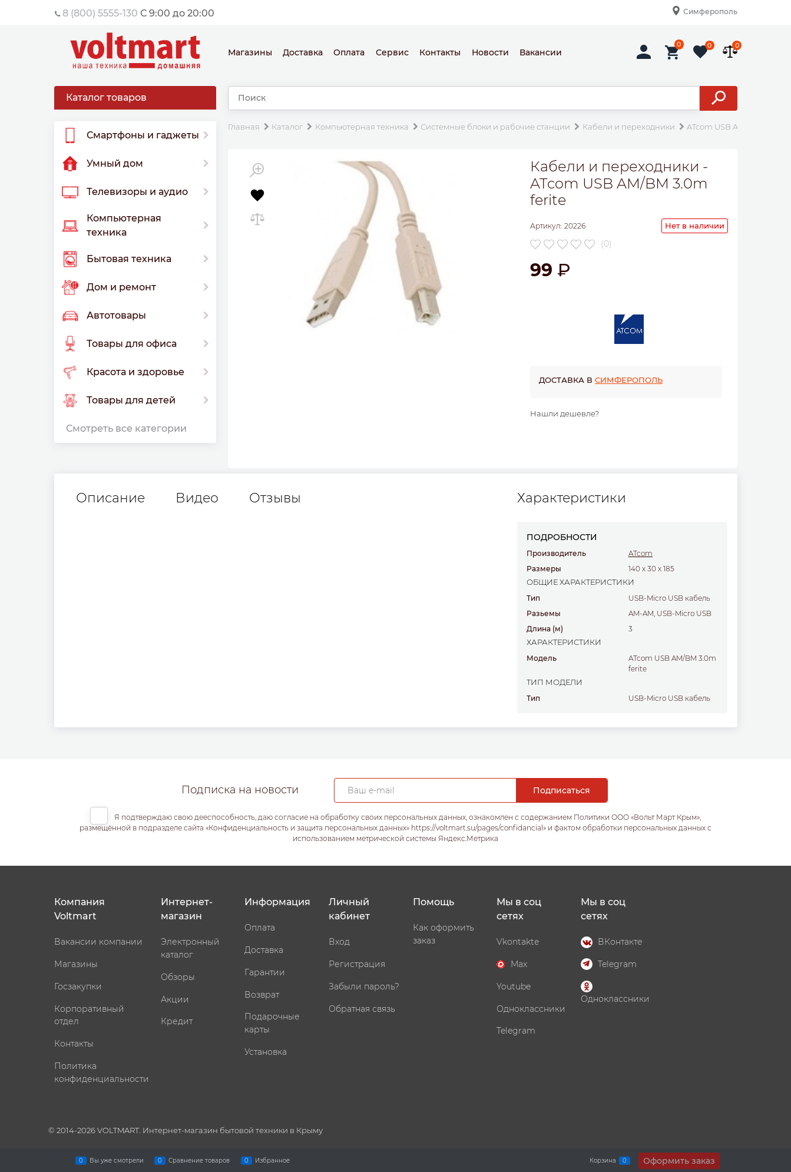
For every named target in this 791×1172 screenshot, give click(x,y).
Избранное (272, 1160)
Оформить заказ (679, 1161)
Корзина (603, 1160)
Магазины (250, 52)
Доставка (303, 52)
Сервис (392, 52)
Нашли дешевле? (564, 413)
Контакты (440, 52)
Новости (490, 52)
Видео (197, 498)
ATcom (640, 553)
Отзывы (275, 498)
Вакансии (540, 52)
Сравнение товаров (199, 1160)
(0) (606, 244)
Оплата (349, 52)
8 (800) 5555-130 (100, 13)
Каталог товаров (106, 97)
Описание (110, 498)
